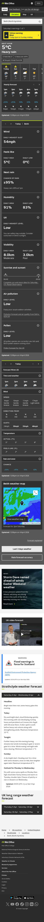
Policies (4, 875)
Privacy (4, 888)
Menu (38, 3)
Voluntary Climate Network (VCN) (13, 857)
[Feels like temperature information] (37, 151)
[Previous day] (5, 124)
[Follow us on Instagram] (27, 904)
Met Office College (8, 846)
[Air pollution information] (37, 293)
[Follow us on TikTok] (22, 904)
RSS (3, 891)
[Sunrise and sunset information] (37, 267)
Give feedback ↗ (15, 9)
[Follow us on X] (7, 904)
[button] (22, 504)
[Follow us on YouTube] (12, 904)
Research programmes (9, 864)
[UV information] (37, 217)
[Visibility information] (37, 244)
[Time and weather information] (39, 375)
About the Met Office (9, 871)
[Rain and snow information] (39, 458)
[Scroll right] (39, 84)
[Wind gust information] (37, 131)
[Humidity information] (37, 197)
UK (32, 14)
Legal (3, 885)
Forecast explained (34, 540)
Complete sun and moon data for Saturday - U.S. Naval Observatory (21, 283)
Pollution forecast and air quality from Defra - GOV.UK (22, 315)
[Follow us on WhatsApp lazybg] (36, 904)
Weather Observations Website (12, 853)
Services (4, 868)
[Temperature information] (39, 433)
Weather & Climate (8, 861)
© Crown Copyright (22, 909)
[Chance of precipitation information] (37, 172)
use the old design (31, 9)
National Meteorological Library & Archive (16, 849)
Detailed (15, 14)
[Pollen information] (37, 325)
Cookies (4, 882)
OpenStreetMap (35, 523)
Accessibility (6, 879)
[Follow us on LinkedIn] (31, 904)
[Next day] (11, 124)
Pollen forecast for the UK (14, 348)
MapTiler (26, 523)
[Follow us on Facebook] (17, 904)
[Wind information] (39, 391)
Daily (5, 14)
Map (24, 14)
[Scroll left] (34, 84)
